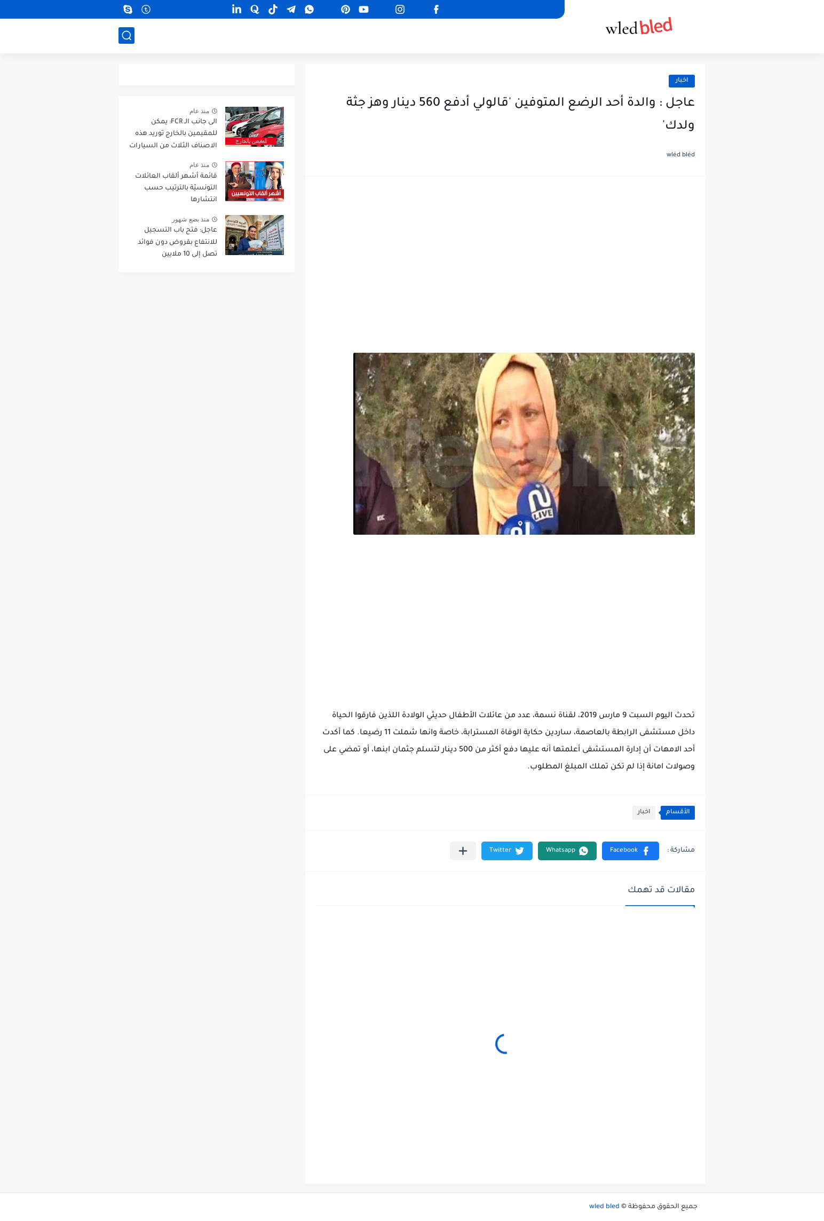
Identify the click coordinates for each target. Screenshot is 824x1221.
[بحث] (126, 35)
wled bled (604, 1207)
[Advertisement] (505, 270)
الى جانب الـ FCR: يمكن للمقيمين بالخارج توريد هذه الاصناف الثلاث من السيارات (173, 134)
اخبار (682, 80)
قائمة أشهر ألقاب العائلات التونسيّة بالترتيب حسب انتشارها (176, 188)
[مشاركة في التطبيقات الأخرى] (463, 851)
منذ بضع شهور (190, 219)
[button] (630, 851)
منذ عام (199, 111)
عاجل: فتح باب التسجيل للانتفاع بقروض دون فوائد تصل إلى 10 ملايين (177, 242)
